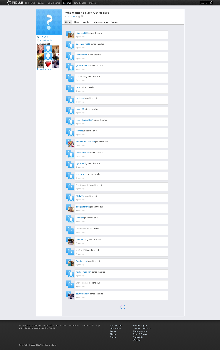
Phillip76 (80, 196)
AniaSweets (81, 228)
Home (68, 22)
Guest (78, 87)
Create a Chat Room (142, 328)
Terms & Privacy (140, 334)
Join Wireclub (116, 325)
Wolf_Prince (81, 282)
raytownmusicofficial (85, 141)
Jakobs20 (80, 109)
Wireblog (137, 340)
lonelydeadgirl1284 (84, 120)
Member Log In (140, 325)
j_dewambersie (82, 65)
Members (86, 22)
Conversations (101, 22)
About (77, 22)
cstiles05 (80, 98)
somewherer (81, 174)
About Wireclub (140, 331)
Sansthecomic (82, 185)
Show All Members (45, 69)
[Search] (204, 2)
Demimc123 (81, 261)
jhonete (79, 130)
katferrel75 (81, 250)
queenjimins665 (83, 43)
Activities (71, 16)
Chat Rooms (54, 2)
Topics (113, 337)
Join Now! (30, 2)
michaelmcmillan (83, 271)
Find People (80, 2)
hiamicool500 (82, 33)
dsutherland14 (82, 293)
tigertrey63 (81, 163)
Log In (41, 2)
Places (92, 2)
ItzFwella (80, 217)
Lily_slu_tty (81, 76)
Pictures (114, 22)
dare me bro (81, 239)
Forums (67, 2)
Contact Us (138, 337)
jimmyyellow (81, 54)
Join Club (44, 36)
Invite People (46, 40)
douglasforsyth (83, 206)
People (113, 331)
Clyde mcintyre (82, 152)
